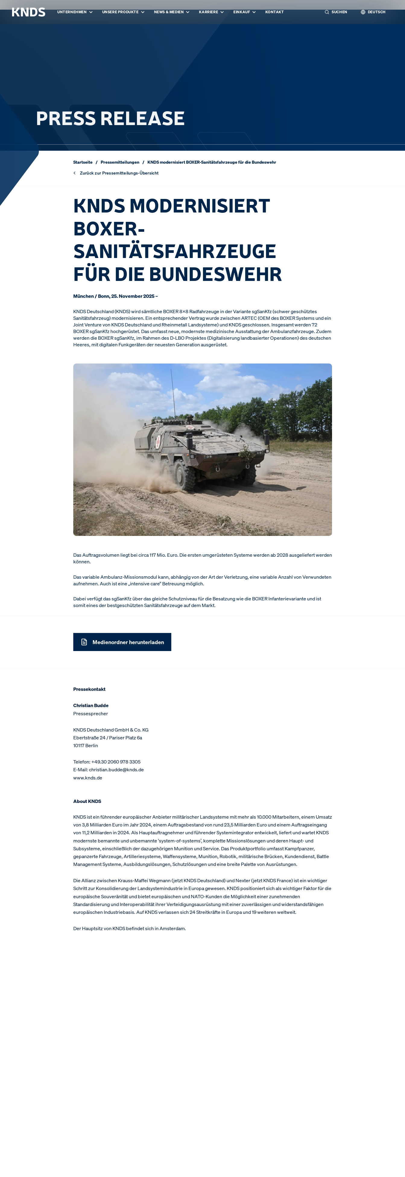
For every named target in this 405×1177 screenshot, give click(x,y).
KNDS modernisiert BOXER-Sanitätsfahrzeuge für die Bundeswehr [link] (211, 162)
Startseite (83, 162)
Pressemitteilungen (120, 162)
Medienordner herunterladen (122, 642)
